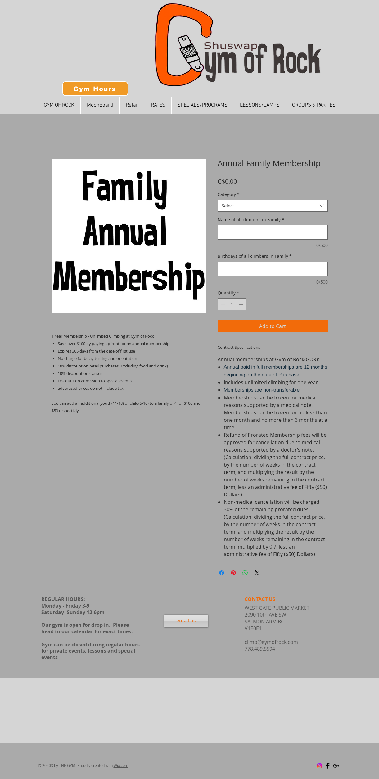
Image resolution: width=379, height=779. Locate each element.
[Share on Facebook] (221, 572)
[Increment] (241, 304)
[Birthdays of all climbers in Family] (272, 269)
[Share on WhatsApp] (245, 572)
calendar (82, 631)
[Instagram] (319, 766)
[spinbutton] (231, 304)
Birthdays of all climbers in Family (255, 256)
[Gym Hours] (95, 88)
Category (229, 194)
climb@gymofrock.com (271, 642)
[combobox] (273, 206)
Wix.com (121, 765)
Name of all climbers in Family (251, 219)
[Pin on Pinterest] (233, 572)
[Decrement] (222, 304)
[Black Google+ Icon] (336, 766)
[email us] (186, 621)
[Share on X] (257, 572)
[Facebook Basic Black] (328, 766)
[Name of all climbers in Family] (272, 232)
